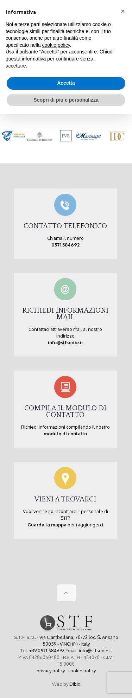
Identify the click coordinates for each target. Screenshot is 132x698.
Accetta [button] (66, 83)
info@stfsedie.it (95, 650)
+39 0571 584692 (46, 650)
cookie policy (82, 670)
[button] (122, 11)
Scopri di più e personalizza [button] (65, 100)
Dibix (74, 684)
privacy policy (51, 670)
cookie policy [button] (56, 45)
